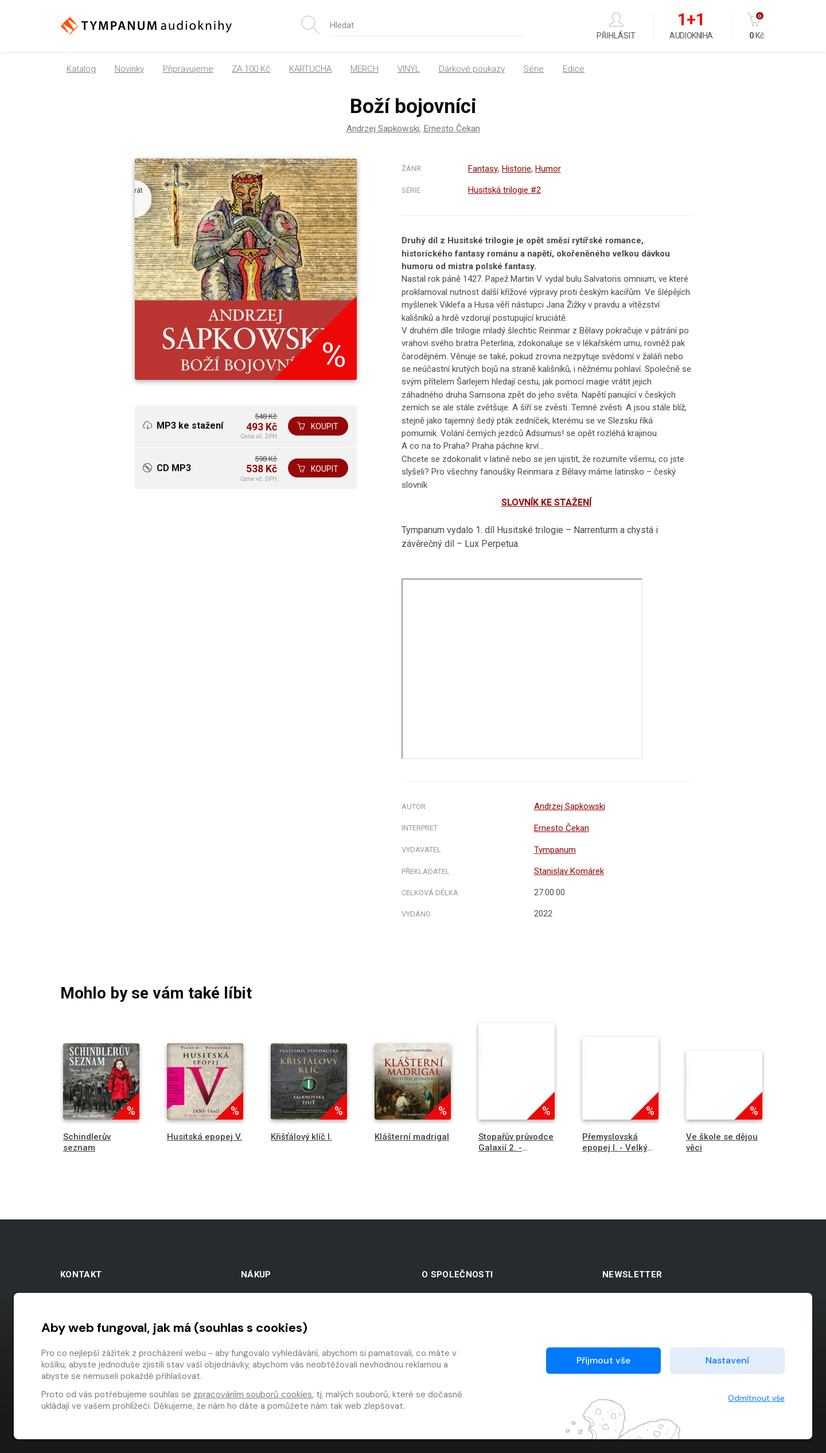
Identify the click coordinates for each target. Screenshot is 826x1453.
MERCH (364, 69)
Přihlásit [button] (616, 26)
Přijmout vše (603, 1360)
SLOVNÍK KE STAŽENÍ (546, 501)
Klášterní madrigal (412, 1133)
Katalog (81, 69)
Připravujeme (188, 69)
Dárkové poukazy (472, 69)
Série (533, 69)
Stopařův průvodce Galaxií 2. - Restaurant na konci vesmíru (516, 1150)
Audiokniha (690, 26)
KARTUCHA (310, 69)
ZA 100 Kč (251, 69)
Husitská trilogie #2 (503, 189)
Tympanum (553, 847)
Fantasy (482, 169)
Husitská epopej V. (204, 1133)
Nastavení (727, 1360)
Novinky (129, 69)
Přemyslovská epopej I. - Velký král (614, 1144)
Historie (515, 169)
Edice (574, 69)
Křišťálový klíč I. (301, 1133)
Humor (547, 169)
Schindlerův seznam (87, 1138)
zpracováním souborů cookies (252, 1394)
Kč (756, 26)
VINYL (409, 69)
